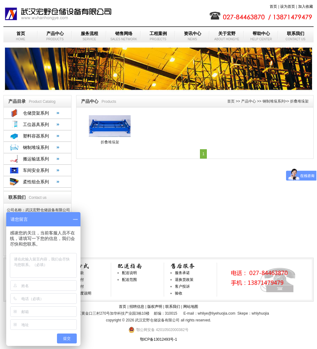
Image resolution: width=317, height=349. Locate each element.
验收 (178, 293)
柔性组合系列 (36, 181)
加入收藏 (305, 6)
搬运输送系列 (36, 158)
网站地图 (190, 306)
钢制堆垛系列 (36, 147)
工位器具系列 (36, 124)
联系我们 (172, 306)
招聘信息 (136, 306)
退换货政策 (184, 279)
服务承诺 (182, 273)
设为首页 (287, 6)
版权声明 (154, 306)
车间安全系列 (36, 170)
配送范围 (129, 279)
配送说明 (129, 273)
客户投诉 (182, 286)
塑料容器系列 (36, 135)
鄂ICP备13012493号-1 (158, 339)
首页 (273, 6)
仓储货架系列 (36, 113)
